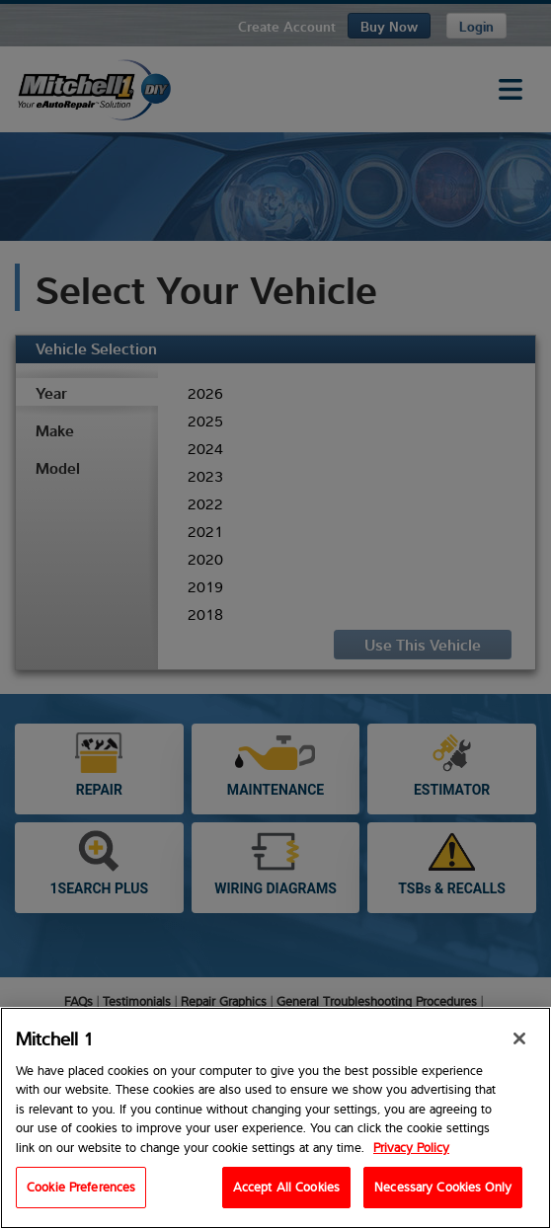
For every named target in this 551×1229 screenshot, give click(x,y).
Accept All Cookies (286, 1187)
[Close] (519, 1038)
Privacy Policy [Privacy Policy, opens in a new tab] (411, 1147)
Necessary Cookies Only (443, 1187)
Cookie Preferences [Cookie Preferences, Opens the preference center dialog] (81, 1187)
